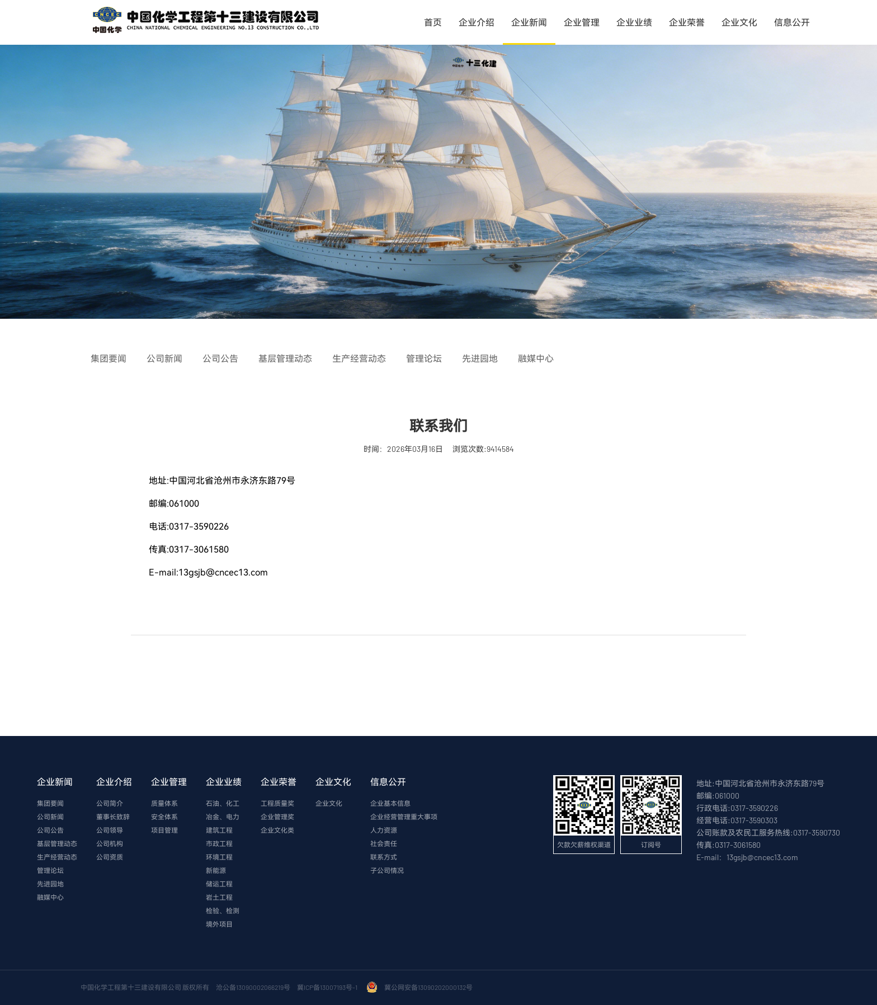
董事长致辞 (113, 816)
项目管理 (164, 830)
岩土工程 (219, 897)
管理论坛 (50, 870)
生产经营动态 (57, 857)
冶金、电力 (222, 816)
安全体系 (164, 816)
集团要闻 (50, 803)
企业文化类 (277, 830)
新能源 (216, 870)
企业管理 (582, 22)
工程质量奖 (277, 803)
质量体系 (164, 803)
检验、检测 (222, 910)
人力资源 (383, 830)
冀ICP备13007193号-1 (328, 987)
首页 (433, 22)
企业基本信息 (390, 803)
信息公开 (792, 22)
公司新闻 (50, 816)
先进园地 (50, 884)
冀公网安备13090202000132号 (429, 987)
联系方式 (383, 857)
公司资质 (109, 857)
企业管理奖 (277, 816)
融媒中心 (50, 897)
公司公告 (50, 830)
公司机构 (109, 843)
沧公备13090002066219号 (253, 987)
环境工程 (219, 857)
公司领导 (109, 830)
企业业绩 (634, 22)
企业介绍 (476, 22)
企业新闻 (529, 22)
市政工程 (219, 843)
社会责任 (383, 843)
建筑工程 (219, 830)
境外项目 (219, 924)
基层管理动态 (57, 843)
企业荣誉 (687, 22)
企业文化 (739, 22)
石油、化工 (222, 803)
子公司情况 (387, 870)
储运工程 (219, 884)
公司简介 (109, 803)
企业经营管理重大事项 (403, 816)
